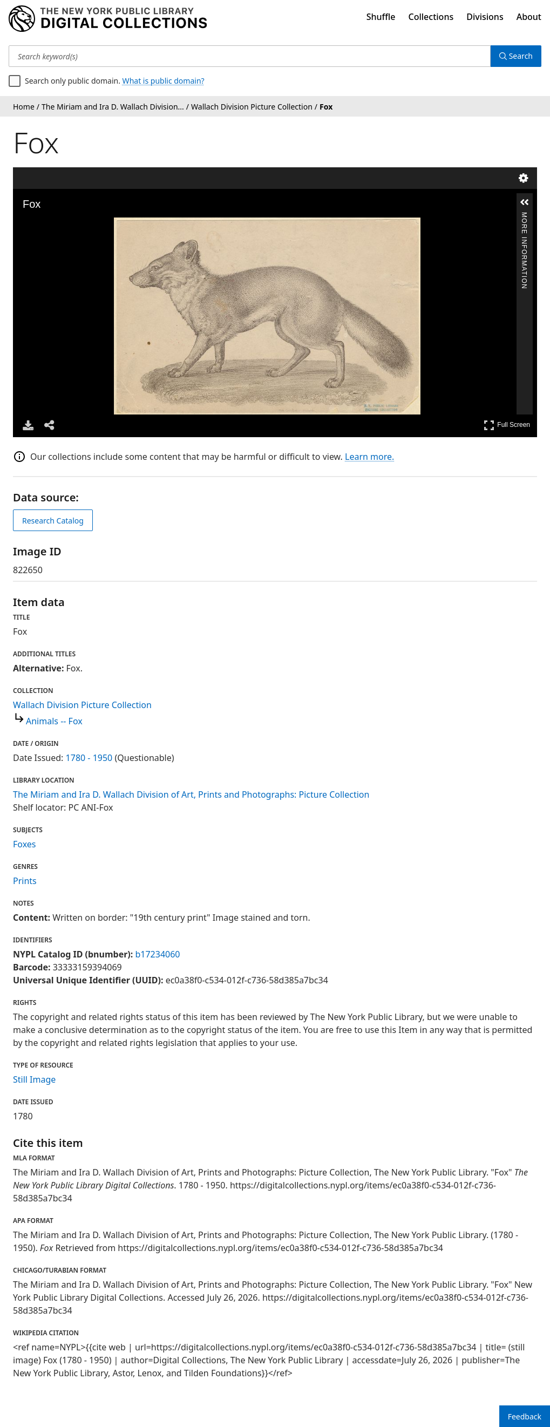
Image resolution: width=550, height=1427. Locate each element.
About (529, 17)
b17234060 (157, 954)
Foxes (24, 844)
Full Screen (507, 425)
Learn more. (369, 457)
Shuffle (381, 17)
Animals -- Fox (54, 721)
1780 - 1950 (89, 758)
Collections (431, 17)
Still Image (34, 1079)
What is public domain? (164, 81)
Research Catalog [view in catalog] (53, 520)
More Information (524, 216)
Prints (25, 881)
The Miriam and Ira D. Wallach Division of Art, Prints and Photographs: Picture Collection (191, 794)
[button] (524, 202)
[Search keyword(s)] (250, 56)
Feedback (524, 1416)
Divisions (484, 17)
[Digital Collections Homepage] (108, 18)
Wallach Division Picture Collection (82, 705)
